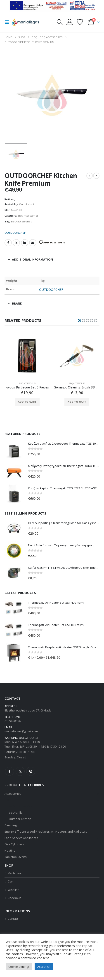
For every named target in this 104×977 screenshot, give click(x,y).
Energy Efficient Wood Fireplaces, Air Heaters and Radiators (46, 831)
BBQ (7, 800)
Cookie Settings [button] (19, 967)
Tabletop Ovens (16, 857)
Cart (10, 881)
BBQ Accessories (27, 215)
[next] (96, 176)
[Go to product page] (27, 355)
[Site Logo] (25, 22)
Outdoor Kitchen (20, 819)
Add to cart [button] (27, 402)
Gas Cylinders (14, 844)
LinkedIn (24, 242)
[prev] (89, 176)
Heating (10, 850)
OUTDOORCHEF (15, 233)
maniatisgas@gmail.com (21, 731)
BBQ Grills (16, 813)
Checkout (14, 898)
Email (32, 242)
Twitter (16, 242)
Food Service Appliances (21, 838)
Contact (13, 919)
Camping (11, 825)
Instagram (30, 771)
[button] (8, 22)
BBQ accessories (21, 221)
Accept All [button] (43, 967)
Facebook (8, 242)
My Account (16, 873)
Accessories (13, 794)
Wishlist (13, 890)
